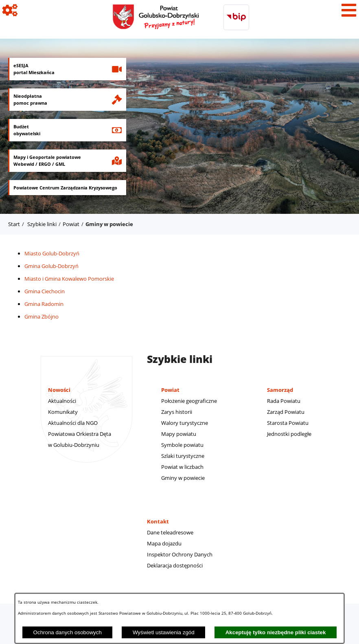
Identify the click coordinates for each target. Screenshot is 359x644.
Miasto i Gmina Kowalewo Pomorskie (69, 278)
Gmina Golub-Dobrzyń (51, 266)
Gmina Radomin (43, 304)
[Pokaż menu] (349, 10)
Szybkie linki (42, 224)
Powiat (71, 224)
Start (14, 224)
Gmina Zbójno (41, 316)
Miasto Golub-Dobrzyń (51, 253)
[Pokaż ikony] (10, 10)
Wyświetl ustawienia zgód (164, 632)
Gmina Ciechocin (44, 291)
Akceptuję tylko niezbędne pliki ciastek (275, 632)
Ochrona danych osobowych (67, 632)
